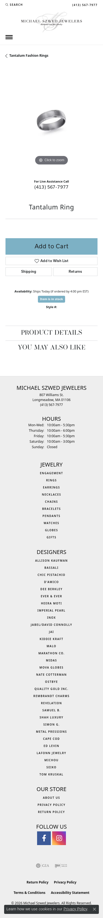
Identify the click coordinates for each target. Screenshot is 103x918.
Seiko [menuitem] (51, 767)
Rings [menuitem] (51, 480)
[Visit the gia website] (42, 866)
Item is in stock (51, 299)
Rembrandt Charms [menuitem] (52, 696)
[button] (14, 4)
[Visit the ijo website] (61, 866)
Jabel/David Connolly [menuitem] (51, 625)
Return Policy (51, 812)
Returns (75, 271)
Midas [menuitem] (51, 660)
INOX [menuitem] (51, 617)
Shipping (28, 271)
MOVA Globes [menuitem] (52, 667)
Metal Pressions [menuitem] (51, 732)
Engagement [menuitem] (51, 473)
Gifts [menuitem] (52, 537)
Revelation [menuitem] (51, 703)
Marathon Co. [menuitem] (51, 653)
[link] (84, 4)
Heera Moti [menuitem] (51, 603)
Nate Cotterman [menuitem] (51, 675)
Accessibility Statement (70, 892)
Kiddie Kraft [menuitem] (51, 639)
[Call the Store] (51, 404)
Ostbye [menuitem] (51, 682)
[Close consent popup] (94, 909)
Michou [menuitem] (51, 760)
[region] (51, 121)
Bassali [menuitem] (51, 568)
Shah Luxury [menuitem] (51, 717)
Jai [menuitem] (51, 632)
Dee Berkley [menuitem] (51, 589)
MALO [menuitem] (52, 646)
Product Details (51, 333)
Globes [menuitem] (51, 530)
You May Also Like (51, 348)
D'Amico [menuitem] (51, 582)
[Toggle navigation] (9, 37)
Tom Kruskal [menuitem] (51, 774)
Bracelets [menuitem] (51, 509)
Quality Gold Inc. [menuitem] (52, 689)
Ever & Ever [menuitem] (51, 596)
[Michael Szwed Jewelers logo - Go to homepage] (51, 21)
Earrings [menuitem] (51, 487)
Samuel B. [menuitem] (51, 710)
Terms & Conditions (29, 892)
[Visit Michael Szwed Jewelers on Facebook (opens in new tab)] (44, 838)
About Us (51, 798)
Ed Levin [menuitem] (51, 746)
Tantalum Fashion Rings (28, 55)
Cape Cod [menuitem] (51, 739)
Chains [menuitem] (51, 502)
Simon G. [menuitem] (51, 724)
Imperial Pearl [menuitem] (51, 610)
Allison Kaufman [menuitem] (51, 560)
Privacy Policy (52, 805)
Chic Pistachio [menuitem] (51, 575)
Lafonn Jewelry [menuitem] (51, 753)
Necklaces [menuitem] (51, 494)
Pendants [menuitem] (51, 516)
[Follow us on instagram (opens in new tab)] (59, 838)
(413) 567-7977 (51, 186)
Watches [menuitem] (51, 523)
